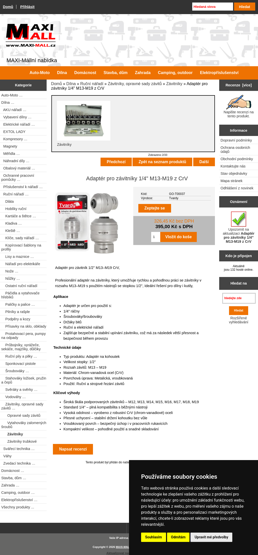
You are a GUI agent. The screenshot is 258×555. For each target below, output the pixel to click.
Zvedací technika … (18, 463)
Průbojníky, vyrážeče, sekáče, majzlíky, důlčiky (21, 347)
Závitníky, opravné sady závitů (135, 84)
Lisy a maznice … (17, 257)
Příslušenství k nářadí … (22, 187)
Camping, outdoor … (18, 493)
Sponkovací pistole (18, 364)
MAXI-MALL (123, 546)
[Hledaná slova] (212, 7)
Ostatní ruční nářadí (19, 286)
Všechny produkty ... (17, 507)
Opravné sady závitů (20, 415)
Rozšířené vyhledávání (238, 320)
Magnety (9, 146)
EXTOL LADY (13, 132)
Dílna (71, 84)
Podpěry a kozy (15, 319)
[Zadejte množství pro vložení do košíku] (155, 237)
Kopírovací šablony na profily (21, 247)
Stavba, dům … (13, 478)
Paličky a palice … (18, 304)
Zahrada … (10, 485)
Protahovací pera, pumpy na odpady (23, 336)
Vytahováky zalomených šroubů (23, 425)
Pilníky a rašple (15, 312)
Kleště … (10, 231)
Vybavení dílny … (16, 117)
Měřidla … (10, 154)
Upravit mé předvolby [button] (211, 537)
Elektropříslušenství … (19, 500)
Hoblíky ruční (13, 209)
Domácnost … (12, 471)
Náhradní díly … (15, 161)
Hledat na (239, 283)
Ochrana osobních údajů (235, 150)
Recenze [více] (238, 85)
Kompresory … (14, 139)
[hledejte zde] (239, 298)
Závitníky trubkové (19, 441)
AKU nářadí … (13, 110)
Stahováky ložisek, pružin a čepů (23, 380)
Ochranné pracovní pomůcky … (17, 178)
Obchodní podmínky (236, 159)
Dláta (7, 201)
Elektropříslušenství (219, 73)
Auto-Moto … (12, 95)
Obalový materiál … (18, 168)
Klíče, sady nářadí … (20, 238)
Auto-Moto (39, 73)
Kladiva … (11, 223)
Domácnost (85, 73)
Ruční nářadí (91, 84)
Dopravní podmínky (236, 140)
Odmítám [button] (178, 537)
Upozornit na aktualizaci (238, 228)
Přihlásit (27, 7)
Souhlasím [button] (153, 537)
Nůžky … (10, 278)
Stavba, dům (115, 73)
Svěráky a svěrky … (19, 390)
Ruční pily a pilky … (19, 356)
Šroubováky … (15, 371)
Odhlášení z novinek (236, 188)
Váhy (6, 456)
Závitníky (174, 84)
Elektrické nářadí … (18, 124)
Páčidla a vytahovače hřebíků (20, 295)
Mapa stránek (231, 181)
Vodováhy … (13, 397)
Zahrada (142, 73)
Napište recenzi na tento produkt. (239, 106)
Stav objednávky (233, 173)
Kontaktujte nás (232, 166)
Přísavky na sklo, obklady (23, 326)
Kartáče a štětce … (18, 216)
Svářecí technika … (18, 449)
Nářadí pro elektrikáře (20, 264)
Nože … (9, 271)
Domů (8, 7)
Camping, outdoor (175, 73)
